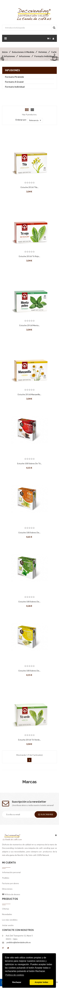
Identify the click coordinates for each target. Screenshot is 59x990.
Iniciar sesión (8, 925)
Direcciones (7, 889)
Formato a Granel (14, 81)
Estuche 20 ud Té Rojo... (29, 256)
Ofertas (5, 909)
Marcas (29, 781)
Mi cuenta (9, 862)
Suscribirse (45, 814)
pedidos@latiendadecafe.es (19, 942)
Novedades (7, 914)
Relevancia (35, 120)
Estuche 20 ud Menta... (29, 325)
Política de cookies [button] (14, 975)
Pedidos (5, 878)
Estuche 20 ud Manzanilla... (29, 394)
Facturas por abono (10, 883)
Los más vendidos (9, 920)
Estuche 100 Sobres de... (29, 532)
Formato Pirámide (14, 76)
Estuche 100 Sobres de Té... (29, 463)
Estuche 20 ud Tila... (29, 187)
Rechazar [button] (16, 982)
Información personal (11, 872)
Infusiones (12, 70)
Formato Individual (15, 86)
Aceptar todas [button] (41, 982)
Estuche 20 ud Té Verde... (29, 739)
